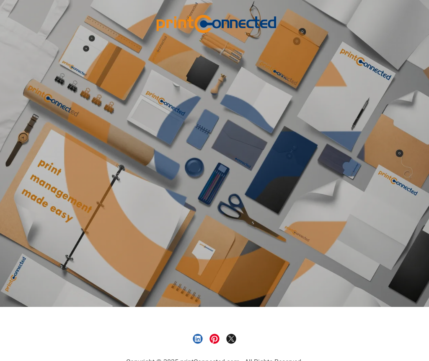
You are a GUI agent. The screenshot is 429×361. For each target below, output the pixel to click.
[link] (214, 22)
